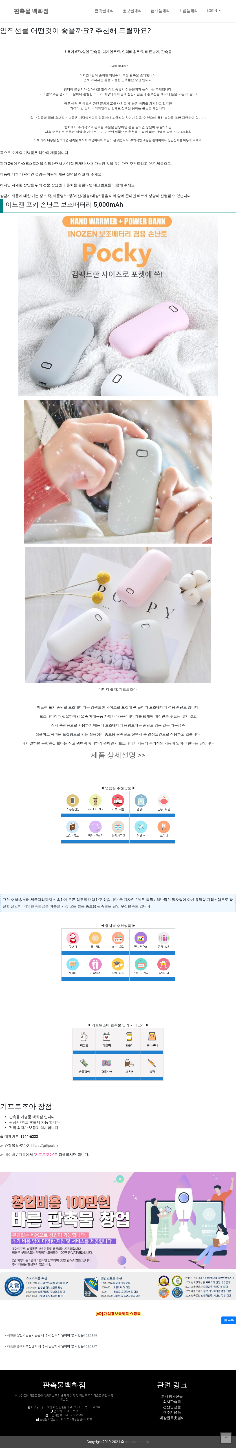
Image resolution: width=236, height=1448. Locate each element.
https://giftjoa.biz (44, 1145)
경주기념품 (172, 1412)
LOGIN (212, 11)
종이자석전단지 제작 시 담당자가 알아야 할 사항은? (51, 1346)
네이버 (9, 1154)
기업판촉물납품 (36, 906)
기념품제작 (188, 11)
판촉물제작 (104, 11)
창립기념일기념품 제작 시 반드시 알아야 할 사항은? (51, 1335)
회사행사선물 (172, 1396)
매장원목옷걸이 (172, 1418)
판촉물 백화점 (31, 11)
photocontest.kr (137, 1442)
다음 (22, 1154)
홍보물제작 (132, 11)
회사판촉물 (172, 1402)
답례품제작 (160, 11)
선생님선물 (172, 1407)
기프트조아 (128, 689)
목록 (229, 1320)
